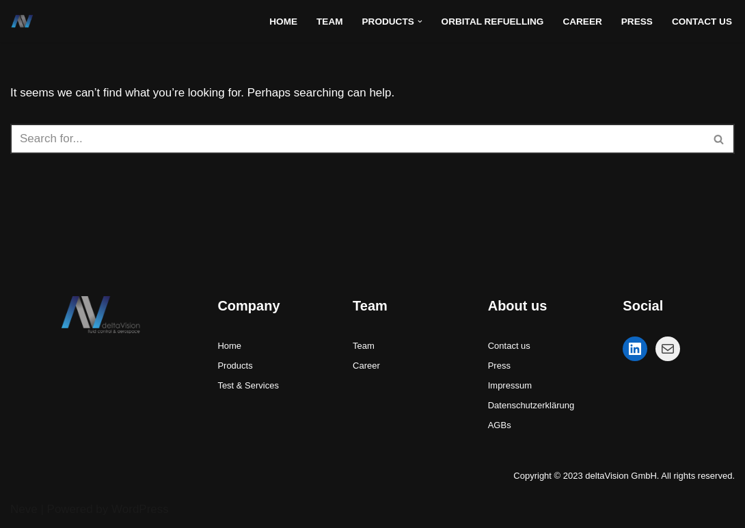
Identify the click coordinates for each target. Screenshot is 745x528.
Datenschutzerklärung (531, 405)
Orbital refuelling (493, 21)
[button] (420, 21)
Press (637, 21)
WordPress (140, 509)
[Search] (357, 139)
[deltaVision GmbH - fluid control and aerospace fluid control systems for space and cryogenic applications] (25, 21)
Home (283, 21)
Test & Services (248, 385)
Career (582, 21)
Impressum (510, 385)
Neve (24, 509)
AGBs (499, 425)
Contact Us (702, 21)
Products (234, 365)
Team (329, 21)
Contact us (509, 346)
